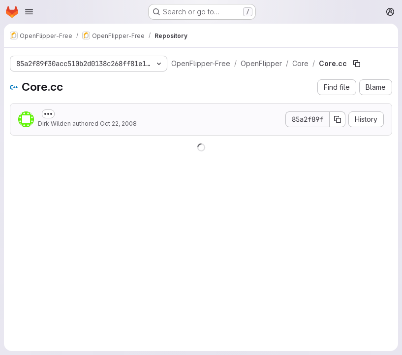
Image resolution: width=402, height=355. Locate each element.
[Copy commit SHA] (337, 119)
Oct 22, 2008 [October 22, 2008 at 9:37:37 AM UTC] (118, 123)
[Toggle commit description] (48, 113)
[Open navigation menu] (29, 12)
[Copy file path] (357, 63)
